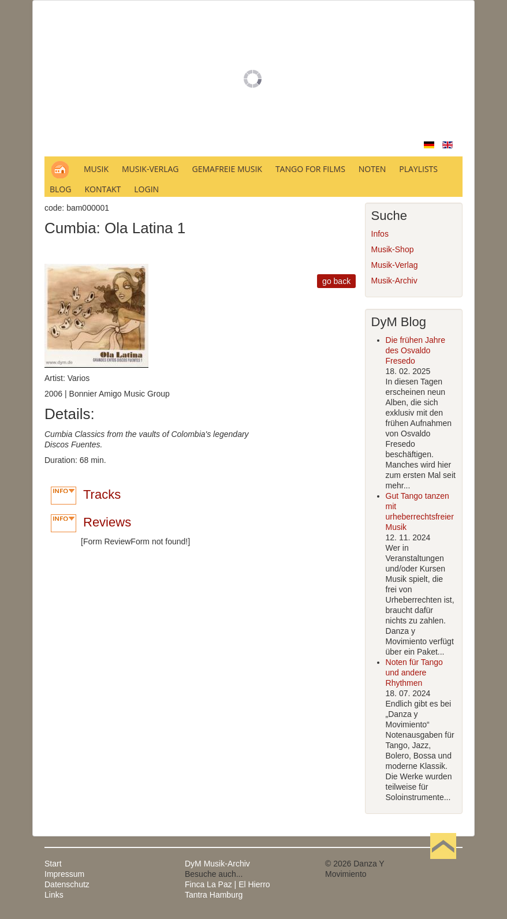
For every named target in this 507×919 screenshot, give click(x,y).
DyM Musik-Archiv (217, 863)
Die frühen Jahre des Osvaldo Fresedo (416, 350)
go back (336, 281)
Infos (380, 233)
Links (54, 894)
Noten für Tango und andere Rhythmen (414, 673)
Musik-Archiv (394, 280)
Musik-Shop (392, 249)
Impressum (64, 874)
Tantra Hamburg (214, 894)
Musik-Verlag (394, 265)
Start (53, 863)
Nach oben (443, 863)
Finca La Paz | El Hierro (227, 884)
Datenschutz (67, 884)
